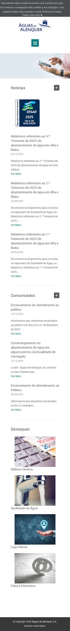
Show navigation (35, 43)
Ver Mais (16, 173)
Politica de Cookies (51, 11)
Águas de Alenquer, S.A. (44, 621)
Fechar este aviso (32, 14)
